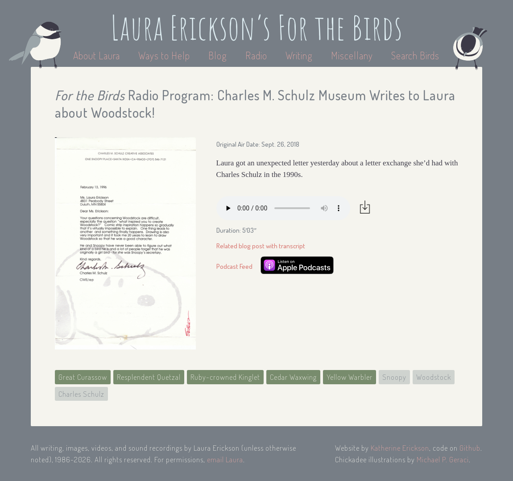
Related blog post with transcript (260, 246)
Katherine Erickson (400, 447)
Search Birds (415, 55)
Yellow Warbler (349, 377)
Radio (257, 55)
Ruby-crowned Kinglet (225, 377)
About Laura (97, 55)
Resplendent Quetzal (149, 377)
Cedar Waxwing (293, 377)
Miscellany (352, 55)
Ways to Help (165, 55)
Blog (217, 55)
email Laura (225, 459)
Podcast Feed (234, 266)
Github (469, 447)
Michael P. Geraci (443, 459)
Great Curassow (82, 377)
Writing (299, 55)
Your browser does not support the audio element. (283, 208)
